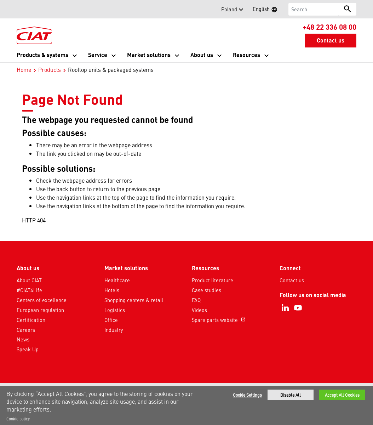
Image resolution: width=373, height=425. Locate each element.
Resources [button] (246, 55)
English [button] (267, 10)
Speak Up (28, 349)
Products (49, 69)
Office (111, 319)
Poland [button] (229, 9)
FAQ (196, 300)
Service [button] (97, 55)
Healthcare (117, 280)
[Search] (313, 9)
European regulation (40, 309)
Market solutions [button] (149, 55)
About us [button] (201, 55)
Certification (31, 319)
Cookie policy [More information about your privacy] (18, 419)
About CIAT (29, 280)
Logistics (114, 309)
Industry (113, 329)
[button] (21, 9)
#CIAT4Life (29, 290)
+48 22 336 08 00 (329, 26)
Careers (26, 329)
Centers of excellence (42, 300)
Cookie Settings (247, 395)
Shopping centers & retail (133, 300)
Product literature (212, 280)
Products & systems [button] (42, 55)
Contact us (292, 280)
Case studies (206, 290)
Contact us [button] (330, 40)
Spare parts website (219, 319)
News (23, 339)
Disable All (290, 395)
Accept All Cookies (342, 395)
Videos (199, 309)
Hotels (111, 290)
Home (24, 69)
